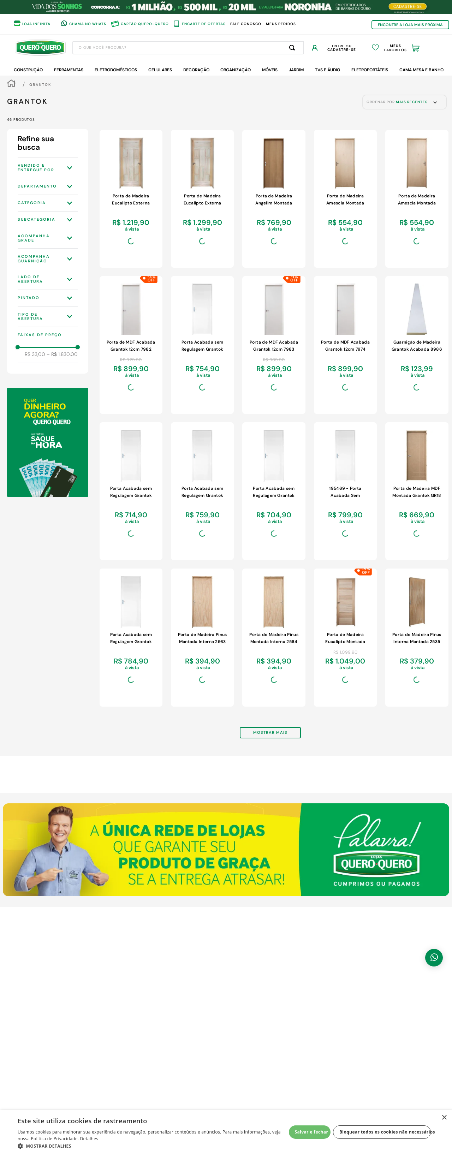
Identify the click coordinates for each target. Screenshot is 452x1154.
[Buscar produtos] (293, 48)
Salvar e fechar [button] (311, 1132)
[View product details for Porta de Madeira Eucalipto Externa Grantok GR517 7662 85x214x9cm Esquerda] (131, 199)
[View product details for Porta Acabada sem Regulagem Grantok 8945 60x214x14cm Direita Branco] (273, 491)
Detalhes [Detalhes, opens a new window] (89, 1139)
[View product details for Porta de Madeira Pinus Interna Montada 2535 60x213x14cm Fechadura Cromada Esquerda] (416, 637)
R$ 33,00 (35, 354)
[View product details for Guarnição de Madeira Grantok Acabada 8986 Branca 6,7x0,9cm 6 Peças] (416, 345)
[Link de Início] (11, 84)
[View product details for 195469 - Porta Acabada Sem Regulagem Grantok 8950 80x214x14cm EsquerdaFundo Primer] (345, 491)
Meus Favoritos (395, 48)
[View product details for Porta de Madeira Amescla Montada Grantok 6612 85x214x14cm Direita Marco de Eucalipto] (345, 199)
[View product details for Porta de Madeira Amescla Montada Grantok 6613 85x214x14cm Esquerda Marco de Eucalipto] (416, 199)
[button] (48, 167)
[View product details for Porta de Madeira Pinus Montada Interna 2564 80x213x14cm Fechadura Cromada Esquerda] (273, 637)
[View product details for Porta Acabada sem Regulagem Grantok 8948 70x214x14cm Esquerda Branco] (202, 345)
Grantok (40, 84)
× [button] (444, 1117)
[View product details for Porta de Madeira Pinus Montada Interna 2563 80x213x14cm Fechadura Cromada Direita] (202, 637)
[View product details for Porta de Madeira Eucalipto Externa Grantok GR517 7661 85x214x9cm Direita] (202, 199)
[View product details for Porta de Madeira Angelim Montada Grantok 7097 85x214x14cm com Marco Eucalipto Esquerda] (273, 199)
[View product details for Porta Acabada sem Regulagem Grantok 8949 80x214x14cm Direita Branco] (131, 637)
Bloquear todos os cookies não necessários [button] (385, 1132)
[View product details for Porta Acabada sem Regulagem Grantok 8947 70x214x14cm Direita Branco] (202, 491)
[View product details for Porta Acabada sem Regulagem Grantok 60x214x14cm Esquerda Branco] (131, 491)
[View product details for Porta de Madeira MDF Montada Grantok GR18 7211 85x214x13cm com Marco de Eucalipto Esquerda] (416, 491)
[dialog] (226, 1132)
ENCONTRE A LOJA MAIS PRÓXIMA (410, 24)
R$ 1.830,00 (62, 354)
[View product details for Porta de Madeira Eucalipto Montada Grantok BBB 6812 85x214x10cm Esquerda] (345, 637)
